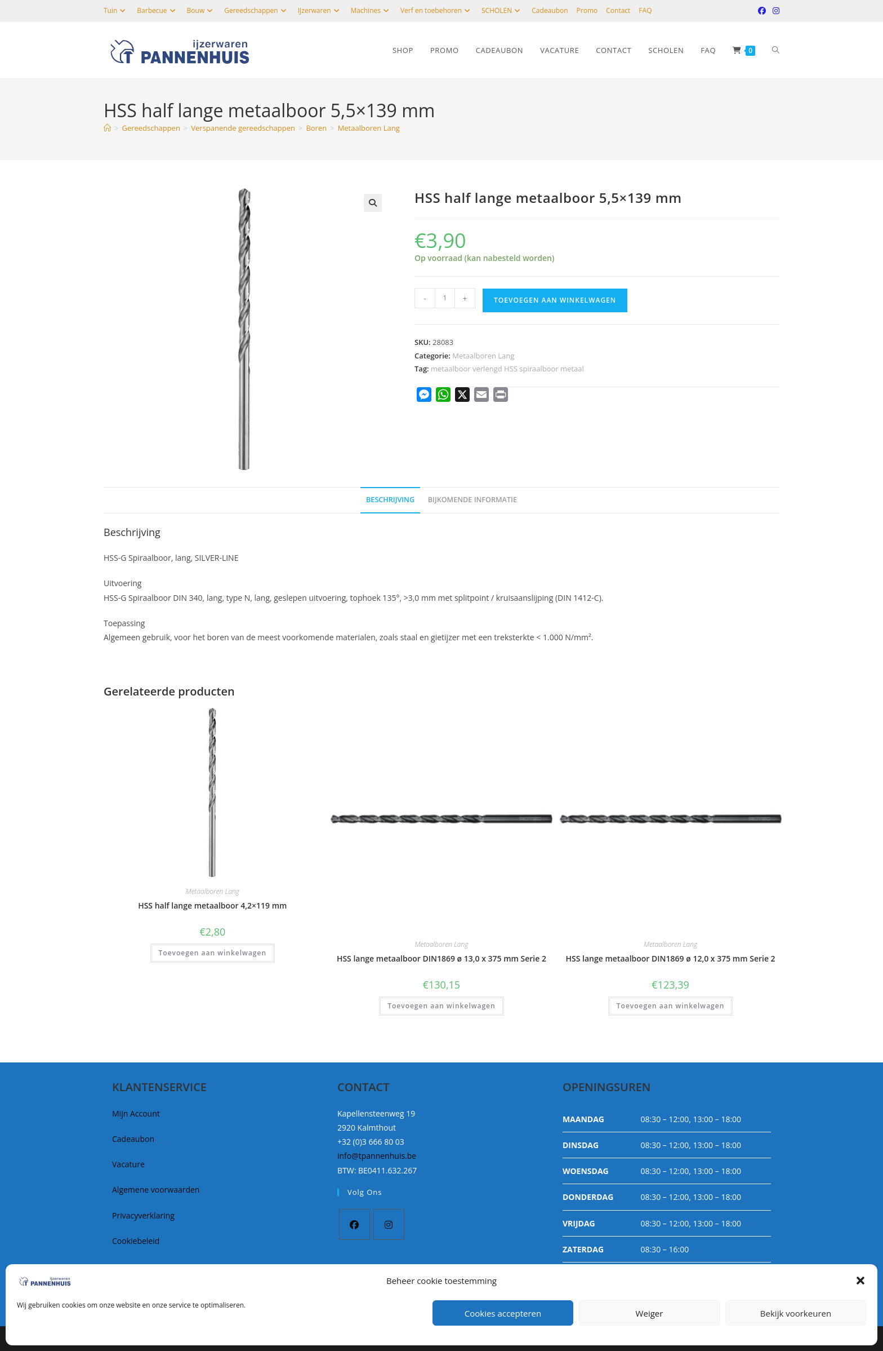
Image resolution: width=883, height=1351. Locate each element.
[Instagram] (388, 1224)
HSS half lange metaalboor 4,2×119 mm (212, 905)
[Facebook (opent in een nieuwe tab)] (762, 10)
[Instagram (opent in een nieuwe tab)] (774, 10)
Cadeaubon (550, 10)
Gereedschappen (256, 10)
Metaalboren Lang (369, 128)
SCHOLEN (502, 10)
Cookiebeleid (135, 1240)
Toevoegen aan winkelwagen (555, 300)
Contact (618, 10)
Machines (371, 10)
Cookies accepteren (503, 1313)
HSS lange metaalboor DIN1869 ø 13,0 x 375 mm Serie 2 (441, 958)
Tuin (116, 10)
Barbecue (157, 10)
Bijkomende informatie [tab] (472, 499)
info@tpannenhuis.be (376, 1155)
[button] (860, 1280)
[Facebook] (354, 1224)
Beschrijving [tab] (390, 499)
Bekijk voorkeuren (795, 1313)
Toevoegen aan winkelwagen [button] (212, 953)
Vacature (128, 1164)
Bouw (201, 10)
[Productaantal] (445, 298)
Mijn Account (136, 1113)
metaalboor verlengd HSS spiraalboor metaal (507, 369)
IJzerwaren (320, 10)
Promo (587, 10)
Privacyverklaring (143, 1215)
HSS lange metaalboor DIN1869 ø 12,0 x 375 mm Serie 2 (670, 958)
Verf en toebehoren (436, 10)
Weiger (649, 1313)
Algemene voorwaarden (155, 1189)
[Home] (107, 128)
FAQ (645, 10)
